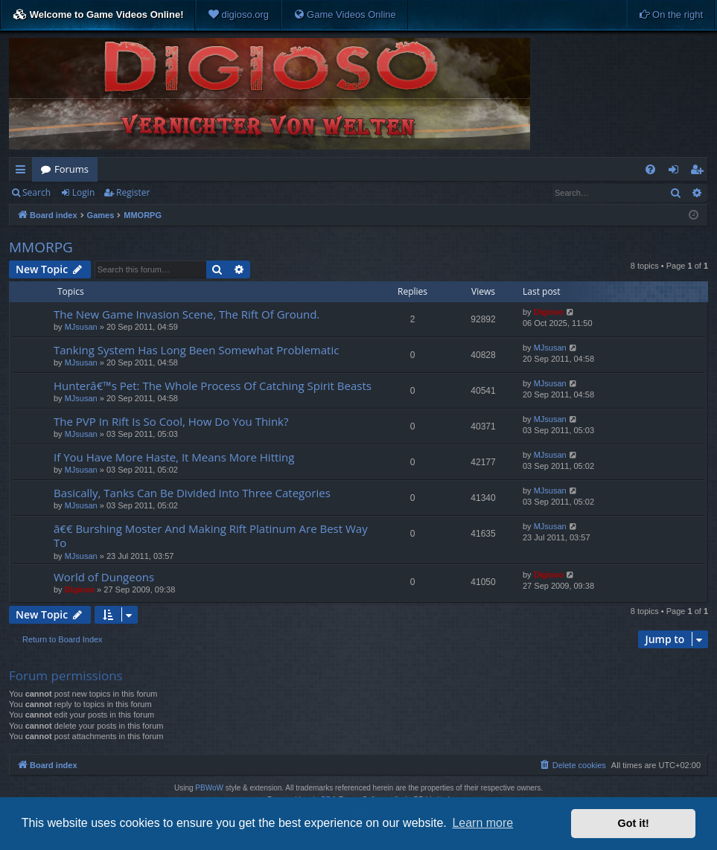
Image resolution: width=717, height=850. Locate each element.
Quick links (23, 172)
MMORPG (41, 247)
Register (133, 192)
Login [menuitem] (676, 172)
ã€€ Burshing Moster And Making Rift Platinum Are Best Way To (211, 535)
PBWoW (209, 788)
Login (83, 192)
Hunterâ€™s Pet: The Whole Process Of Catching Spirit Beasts (213, 385)
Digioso (549, 311)
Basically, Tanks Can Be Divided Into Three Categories (192, 492)
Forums (71, 169)
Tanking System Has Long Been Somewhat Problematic (196, 349)
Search (36, 192)
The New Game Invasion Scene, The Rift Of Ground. (186, 314)
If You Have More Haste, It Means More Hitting (174, 457)
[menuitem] (238, 15)
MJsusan (81, 326)
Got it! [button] (633, 823)
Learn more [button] (482, 823)
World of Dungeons (104, 576)
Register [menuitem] (700, 172)
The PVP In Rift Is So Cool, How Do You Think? (171, 421)
